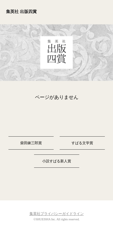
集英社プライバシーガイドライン (57, 214)
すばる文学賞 (82, 143)
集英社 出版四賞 (21, 11)
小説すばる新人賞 (56, 161)
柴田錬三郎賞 (31, 143)
